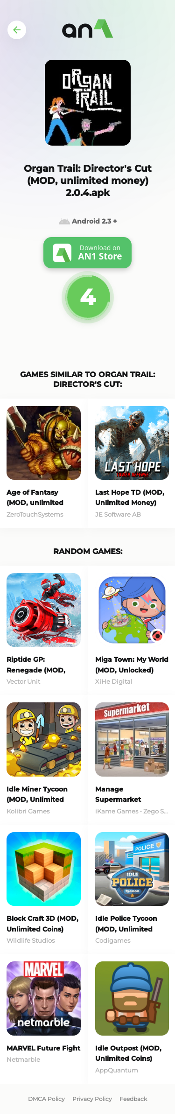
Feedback (133, 1098)
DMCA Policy (46, 1098)
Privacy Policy (92, 1098)
